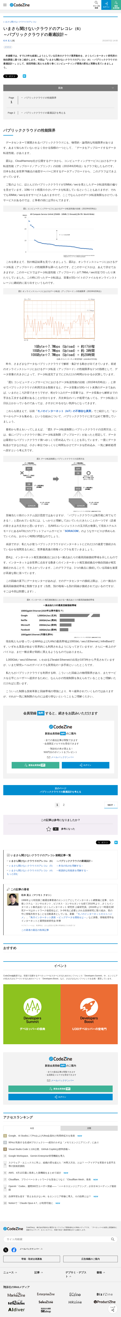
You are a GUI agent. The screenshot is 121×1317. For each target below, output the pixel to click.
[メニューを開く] (5, 5)
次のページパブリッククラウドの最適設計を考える (60, 790)
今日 (32, 1128)
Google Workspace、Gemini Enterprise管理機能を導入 (37, 1156)
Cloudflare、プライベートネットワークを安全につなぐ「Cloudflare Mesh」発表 (50, 1179)
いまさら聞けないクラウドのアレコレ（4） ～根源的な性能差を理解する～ (48, 870)
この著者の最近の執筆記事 (35, 930)
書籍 (101, 1272)
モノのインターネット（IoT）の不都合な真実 (64, 411)
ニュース (10, 1272)
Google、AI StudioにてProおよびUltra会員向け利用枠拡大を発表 (42, 1135)
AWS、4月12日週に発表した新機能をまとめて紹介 (35, 1172)
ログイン (85, 765)
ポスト (10, 76)
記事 (38, 1272)
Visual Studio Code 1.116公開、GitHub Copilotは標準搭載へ (39, 1149)
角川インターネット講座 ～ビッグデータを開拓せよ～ (58, 917)
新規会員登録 (34, 765)
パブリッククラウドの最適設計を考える (45, 112)
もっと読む (12, 874)
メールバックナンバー (60, 757)
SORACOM (72, 531)
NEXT (112, 805)
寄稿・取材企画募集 (31, 1259)
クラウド (8, 47)
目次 (86, 88)
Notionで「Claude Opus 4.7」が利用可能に (31, 1203)
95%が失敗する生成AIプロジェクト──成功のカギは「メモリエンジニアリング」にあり (54, 1142)
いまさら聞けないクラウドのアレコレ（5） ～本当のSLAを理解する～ (46, 865)
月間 (89, 1128)
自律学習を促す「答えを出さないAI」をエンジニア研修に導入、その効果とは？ (50, 1196)
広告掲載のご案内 (90, 1259)
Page (11, 112)
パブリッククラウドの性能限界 (40, 97)
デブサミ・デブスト (75, 1274)
